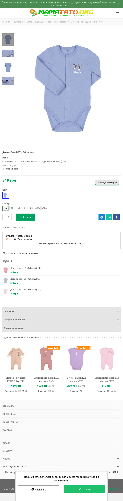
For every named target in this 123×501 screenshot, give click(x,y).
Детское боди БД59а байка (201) (25, 289)
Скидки (6, 442)
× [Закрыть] (119, 4)
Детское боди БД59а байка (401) (25, 279)
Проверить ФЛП (110, 472)
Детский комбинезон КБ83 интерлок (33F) (46, 379)
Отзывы (6, 458)
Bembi (5, 158)
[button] (61, 311)
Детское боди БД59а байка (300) (25, 268)
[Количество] (9, 217)
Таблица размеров (107, 182)
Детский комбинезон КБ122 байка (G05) (16, 379)
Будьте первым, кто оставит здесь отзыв (61, 243)
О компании (8, 406)
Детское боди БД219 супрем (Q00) (76, 379)
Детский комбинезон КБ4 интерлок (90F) (107, 379)
